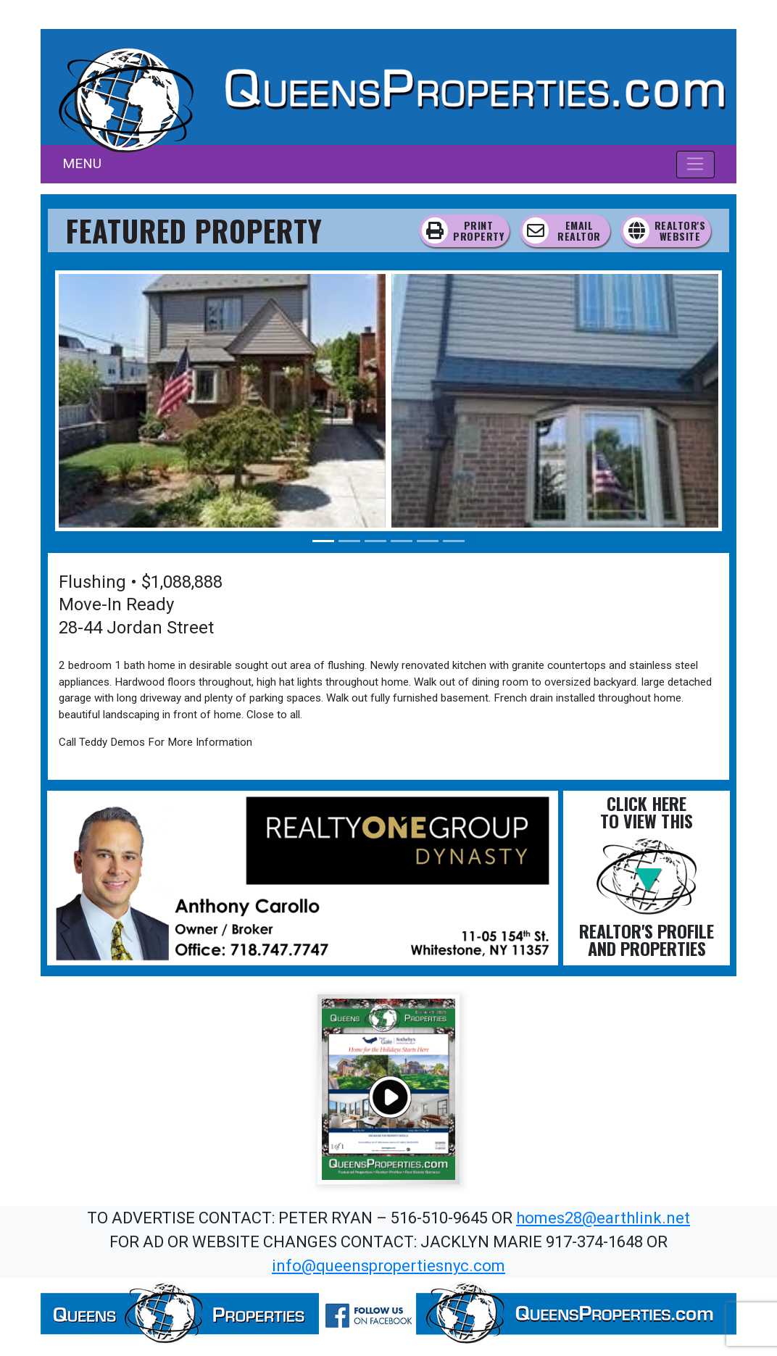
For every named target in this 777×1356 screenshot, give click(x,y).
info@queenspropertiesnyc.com (388, 1266)
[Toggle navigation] (695, 164)
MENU (81, 163)
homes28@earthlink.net (603, 1218)
